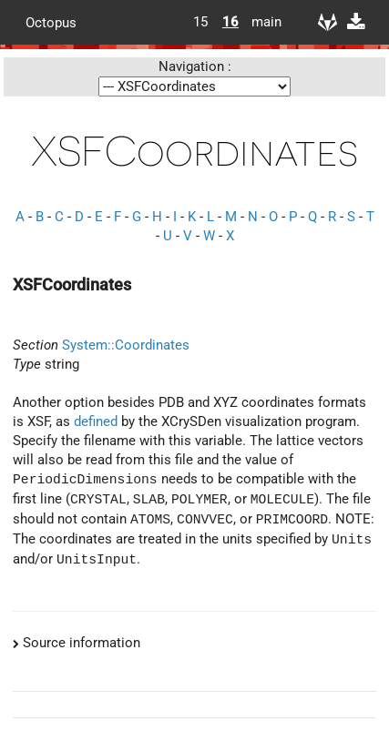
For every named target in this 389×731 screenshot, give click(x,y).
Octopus (51, 22)
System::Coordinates (125, 345)
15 (200, 22)
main (259, 22)
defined (96, 421)
